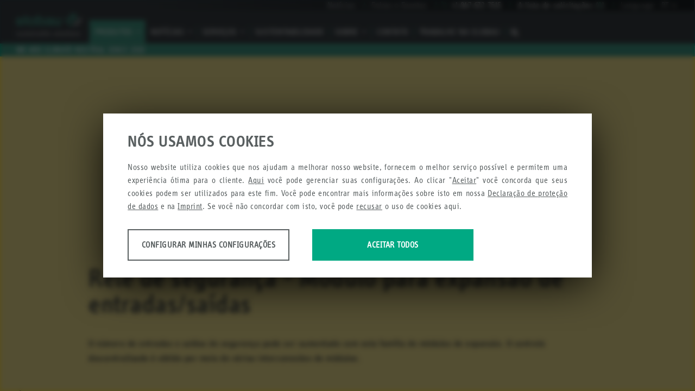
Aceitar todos (408, 245)
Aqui (256, 180)
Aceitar (464, 180)
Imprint (190, 206)
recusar (369, 206)
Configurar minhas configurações (213, 245)
